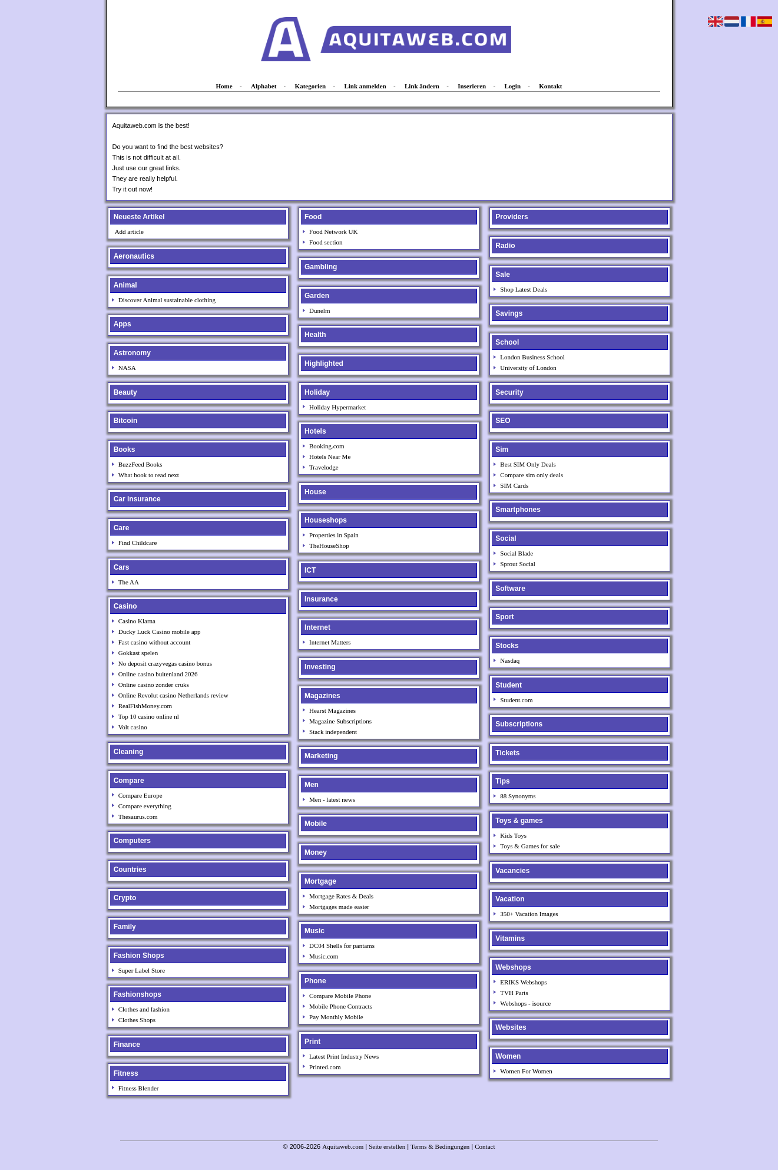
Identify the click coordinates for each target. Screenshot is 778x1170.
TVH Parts (514, 992)
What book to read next (148, 474)
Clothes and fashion (144, 1009)
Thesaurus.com (138, 816)
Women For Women (526, 1071)
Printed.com (324, 1066)
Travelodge (324, 467)
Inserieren (472, 86)
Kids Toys (513, 835)
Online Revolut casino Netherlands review (173, 695)
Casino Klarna (136, 620)
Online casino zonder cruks (153, 684)
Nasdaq (509, 660)
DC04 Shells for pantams (342, 945)
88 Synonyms (517, 795)
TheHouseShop (329, 545)
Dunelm (319, 310)
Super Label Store (141, 970)
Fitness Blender (138, 1088)
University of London (528, 367)
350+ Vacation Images (529, 913)
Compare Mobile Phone (340, 995)
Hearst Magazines (332, 710)
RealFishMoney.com (145, 705)
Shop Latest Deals (523, 289)
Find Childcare (137, 542)
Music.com (323, 956)
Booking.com (327, 446)
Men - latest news (332, 799)
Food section (326, 242)
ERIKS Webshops (523, 982)
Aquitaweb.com (342, 1146)
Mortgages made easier (339, 906)
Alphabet (263, 86)
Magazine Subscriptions (340, 721)
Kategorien (310, 86)
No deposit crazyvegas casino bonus (165, 663)
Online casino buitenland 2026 (158, 673)
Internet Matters (330, 642)
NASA (127, 367)
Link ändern (422, 86)
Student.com (516, 699)
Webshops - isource (525, 1003)
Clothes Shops (136, 1019)
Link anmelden (365, 86)
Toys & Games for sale (530, 846)
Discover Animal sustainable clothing (167, 299)
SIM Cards (514, 485)
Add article (129, 231)
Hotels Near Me (329, 456)
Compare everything (144, 805)
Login (513, 86)
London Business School (532, 357)
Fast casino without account (154, 642)
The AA (128, 582)
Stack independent (333, 731)
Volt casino (132, 727)
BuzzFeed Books (140, 464)
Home (224, 86)
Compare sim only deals (531, 474)
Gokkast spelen (138, 652)
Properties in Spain (334, 534)
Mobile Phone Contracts (340, 1006)
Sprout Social (517, 563)
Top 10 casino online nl (148, 716)
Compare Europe (140, 795)
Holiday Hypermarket (337, 407)
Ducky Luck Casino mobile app (159, 631)
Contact (485, 1146)
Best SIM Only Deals (527, 464)
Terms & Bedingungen (439, 1146)
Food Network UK (333, 231)
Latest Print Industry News (344, 1056)
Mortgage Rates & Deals (341, 896)
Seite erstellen (387, 1146)
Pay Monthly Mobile (336, 1016)
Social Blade (516, 553)
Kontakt (550, 86)
